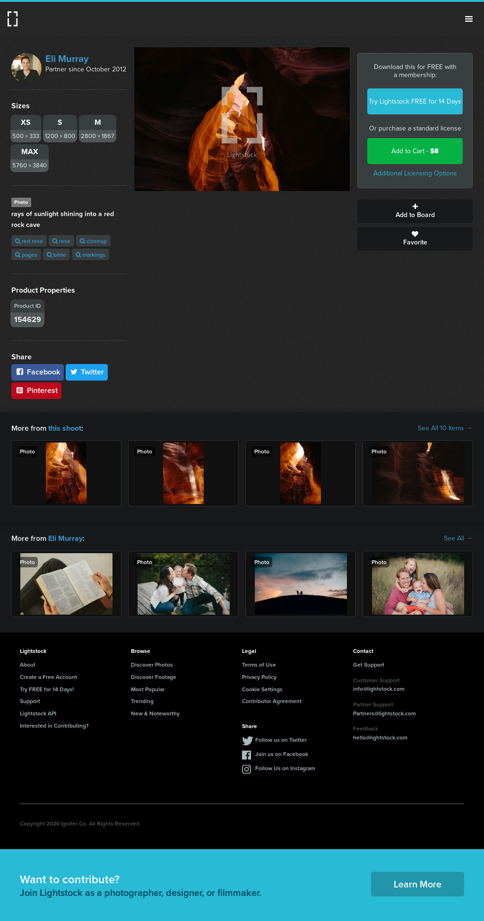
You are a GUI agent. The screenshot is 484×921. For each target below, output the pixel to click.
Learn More (417, 884)
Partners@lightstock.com (384, 713)
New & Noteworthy (155, 713)
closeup (93, 241)
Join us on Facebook (281, 754)
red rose (29, 241)
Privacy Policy (259, 677)
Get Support (368, 664)
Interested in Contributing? (54, 725)
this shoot (64, 428)
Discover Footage (153, 677)
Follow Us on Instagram (285, 768)
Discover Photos (152, 664)
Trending (142, 701)
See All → (458, 538)
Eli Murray (66, 59)
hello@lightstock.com (380, 737)
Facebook (37, 371)
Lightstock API (38, 713)
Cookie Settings (262, 689)
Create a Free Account (48, 677)
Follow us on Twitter (281, 740)
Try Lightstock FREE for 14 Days (415, 101)
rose (61, 241)
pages (26, 255)
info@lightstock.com (379, 689)
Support (30, 701)
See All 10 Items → (445, 428)
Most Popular (147, 689)
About (27, 664)
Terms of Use (259, 664)
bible (56, 255)
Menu (468, 18)
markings (90, 255)
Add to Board (415, 211)
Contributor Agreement (272, 701)
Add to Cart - (415, 151)
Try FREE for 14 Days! (47, 689)
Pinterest (36, 390)
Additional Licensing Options (415, 173)
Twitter (86, 371)
